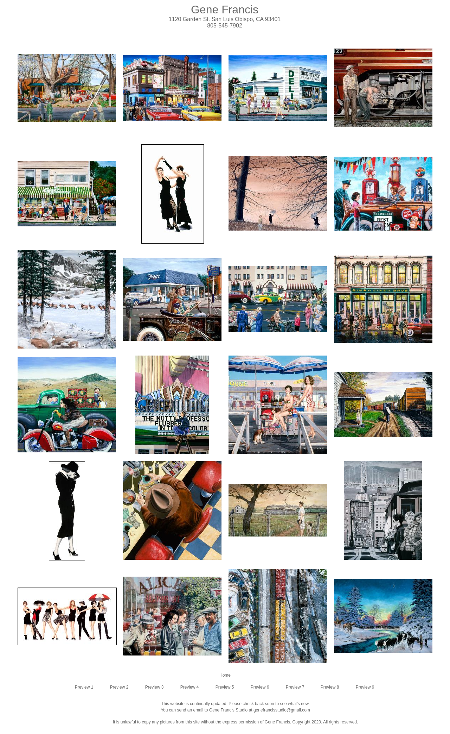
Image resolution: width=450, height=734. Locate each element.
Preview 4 (189, 687)
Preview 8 (330, 687)
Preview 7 (295, 687)
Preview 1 (84, 687)
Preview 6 (260, 687)
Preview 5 (225, 687)
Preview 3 (154, 687)
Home (225, 675)
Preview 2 (119, 687)
